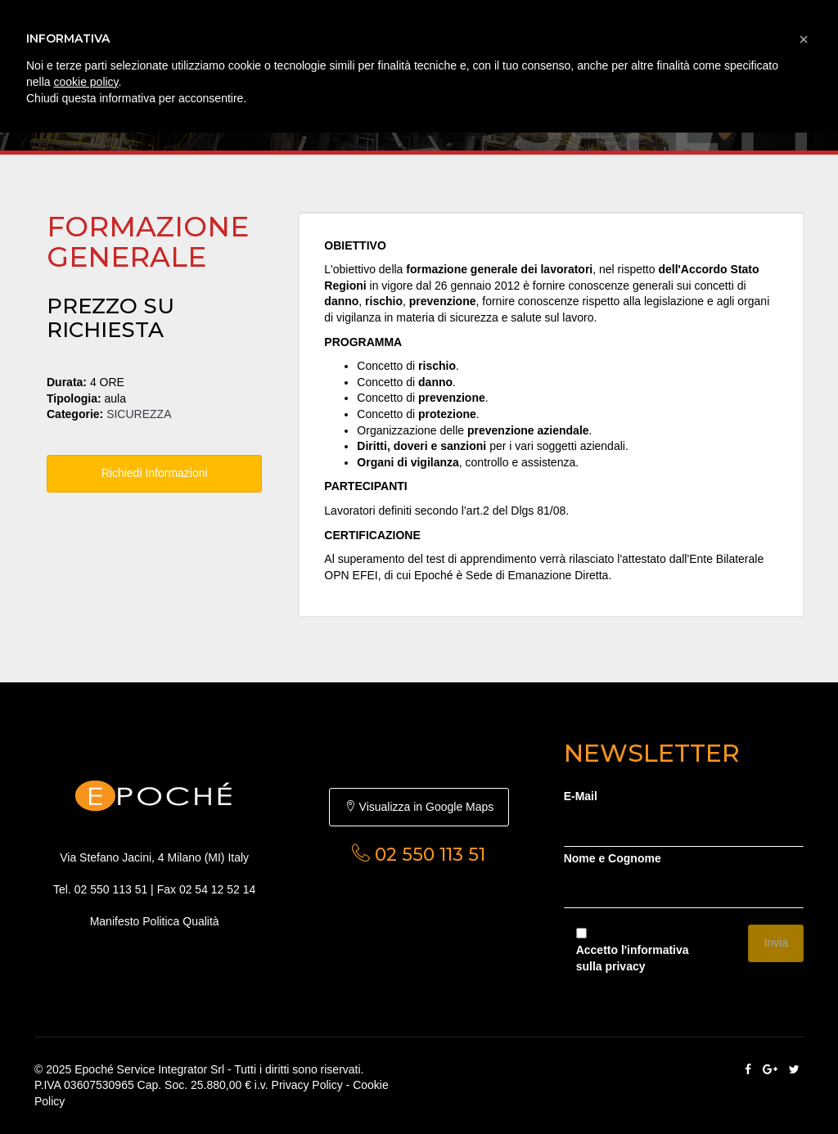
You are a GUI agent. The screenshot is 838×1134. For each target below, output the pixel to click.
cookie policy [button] (85, 81)
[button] (804, 39)
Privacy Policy (307, 1084)
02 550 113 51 (111, 889)
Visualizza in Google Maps (419, 806)
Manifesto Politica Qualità (154, 921)
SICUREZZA (138, 414)
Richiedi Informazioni (154, 472)
